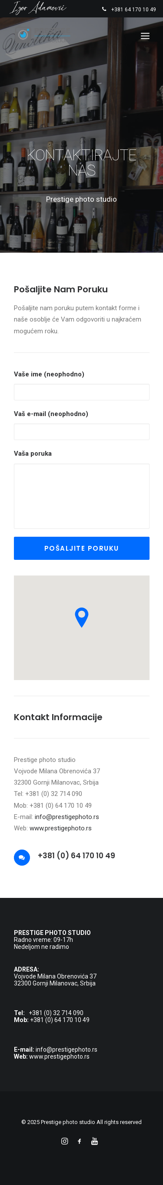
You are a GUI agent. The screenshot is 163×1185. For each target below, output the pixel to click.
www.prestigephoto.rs (61, 828)
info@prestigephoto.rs (67, 817)
